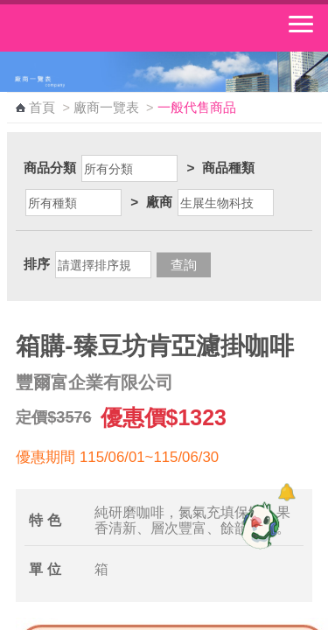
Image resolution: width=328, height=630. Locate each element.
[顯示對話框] (286, 492)
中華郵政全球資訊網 (109, 28)
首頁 (42, 108)
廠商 (159, 201)
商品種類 (228, 167)
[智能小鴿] (258, 525)
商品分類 (50, 167)
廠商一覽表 (106, 108)
